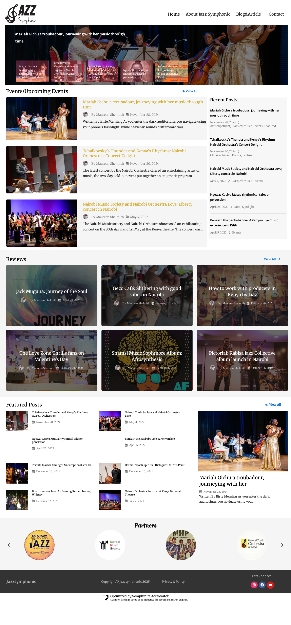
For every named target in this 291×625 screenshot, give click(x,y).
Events (258, 126)
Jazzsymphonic (21, 604)
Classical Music (242, 126)
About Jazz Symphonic (208, 14)
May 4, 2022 (139, 234)
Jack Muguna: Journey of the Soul (51, 313)
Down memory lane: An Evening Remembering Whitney (54, 515)
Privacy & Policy (173, 604)
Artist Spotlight (220, 126)
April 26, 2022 (219, 206)
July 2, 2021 (136, 524)
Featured (270, 126)
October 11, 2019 (262, 389)
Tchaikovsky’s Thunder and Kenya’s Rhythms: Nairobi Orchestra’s (56, 436)
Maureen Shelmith (110, 116)
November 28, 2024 (144, 116)
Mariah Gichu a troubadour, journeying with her (231, 503)
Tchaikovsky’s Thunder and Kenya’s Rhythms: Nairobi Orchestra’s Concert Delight (141, 164)
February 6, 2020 (166, 389)
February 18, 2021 (167, 325)
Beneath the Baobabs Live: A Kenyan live (152, 461)
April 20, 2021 (71, 322)
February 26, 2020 (262, 325)
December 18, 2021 (48, 497)
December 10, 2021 (141, 497)
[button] (249, 14)
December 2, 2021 (47, 524)
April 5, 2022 (218, 232)
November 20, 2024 (144, 175)
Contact (276, 14)
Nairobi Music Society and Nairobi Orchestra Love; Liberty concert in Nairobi (136, 223)
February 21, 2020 (71, 389)
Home (174, 14)
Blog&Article (248, 14)
